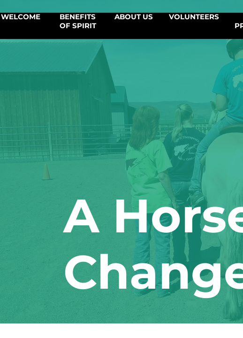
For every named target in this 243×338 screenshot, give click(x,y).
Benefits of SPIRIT (78, 21)
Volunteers (194, 17)
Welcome (20, 17)
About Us (133, 17)
